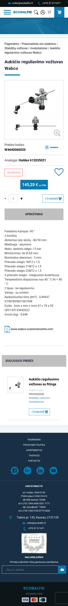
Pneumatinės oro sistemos (39, 44)
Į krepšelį (51, 198)
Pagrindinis (12, 44)
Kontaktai (34, 461)
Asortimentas (34, 450)
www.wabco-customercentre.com (29, 329)
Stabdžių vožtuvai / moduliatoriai (26, 48)
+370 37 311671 (51, 3)
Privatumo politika (34, 445)
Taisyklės (34, 455)
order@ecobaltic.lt (22, 3)
